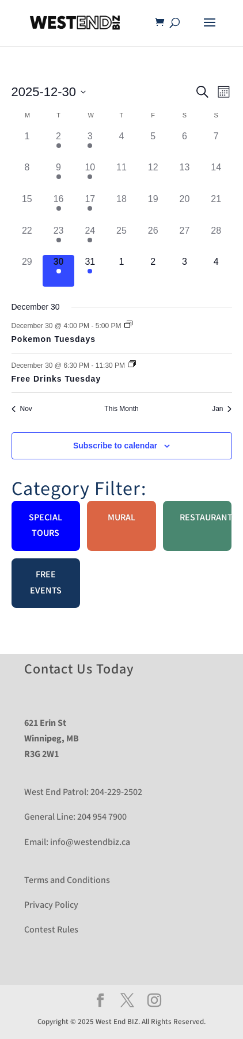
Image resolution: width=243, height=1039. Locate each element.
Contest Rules (51, 930)
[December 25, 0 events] (122, 240)
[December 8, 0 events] (27, 176)
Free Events (46, 582)
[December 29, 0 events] (27, 271)
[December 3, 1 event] (90, 145)
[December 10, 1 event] (90, 176)
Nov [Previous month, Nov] (22, 409)
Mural (121, 518)
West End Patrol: (56, 792)
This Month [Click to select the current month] (121, 409)
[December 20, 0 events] (184, 208)
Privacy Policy (51, 905)
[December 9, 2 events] (58, 176)
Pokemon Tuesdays (54, 339)
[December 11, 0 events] (122, 176)
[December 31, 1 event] (90, 271)
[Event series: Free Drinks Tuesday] (132, 365)
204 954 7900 (102, 817)
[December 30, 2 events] (58, 271)
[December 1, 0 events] (27, 145)
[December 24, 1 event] (90, 240)
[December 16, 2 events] (58, 208)
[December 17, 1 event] (90, 208)
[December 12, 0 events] (153, 176)
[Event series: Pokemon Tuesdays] (128, 325)
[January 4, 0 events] (216, 271)
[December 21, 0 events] (216, 208)
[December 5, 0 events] (153, 145)
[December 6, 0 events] (184, 145)
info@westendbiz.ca (90, 842)
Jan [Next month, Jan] (221, 409)
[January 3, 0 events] (184, 271)
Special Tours (45, 525)
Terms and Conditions (67, 880)
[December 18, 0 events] (122, 208)
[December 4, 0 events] (122, 145)
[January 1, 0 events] (122, 271)
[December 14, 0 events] (216, 176)
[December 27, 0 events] (184, 240)
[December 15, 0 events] (27, 208)
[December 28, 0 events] (216, 240)
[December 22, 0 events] (27, 240)
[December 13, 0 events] (184, 176)
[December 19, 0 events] (153, 208)
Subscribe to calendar (115, 445)
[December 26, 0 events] (153, 240)
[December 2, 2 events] (58, 145)
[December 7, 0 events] (216, 145)
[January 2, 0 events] (153, 271)
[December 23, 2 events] (58, 240)
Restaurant (205, 518)
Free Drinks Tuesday (56, 378)
